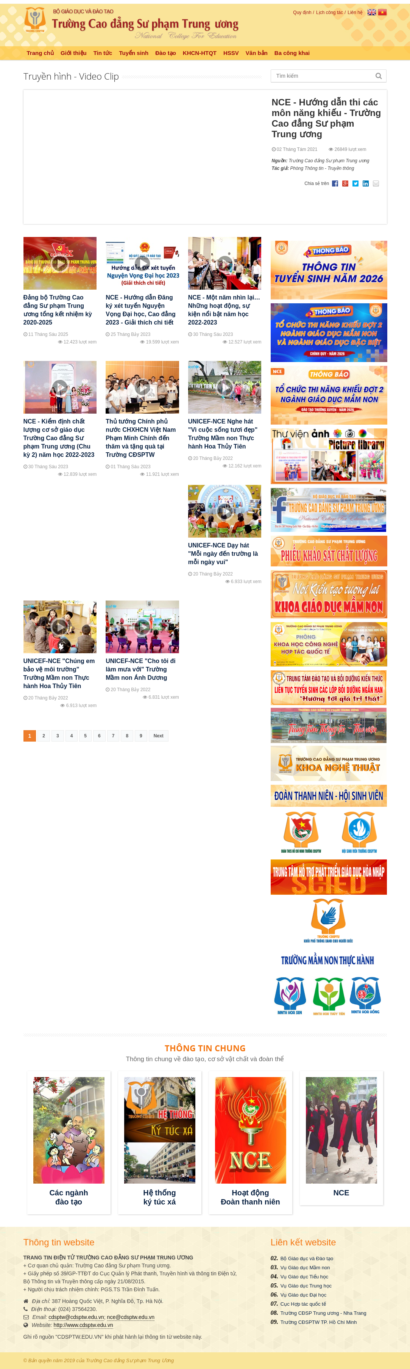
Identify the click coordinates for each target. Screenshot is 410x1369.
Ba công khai (292, 53)
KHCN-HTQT (200, 53)
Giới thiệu (74, 53)
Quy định (302, 12)
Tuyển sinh (133, 53)
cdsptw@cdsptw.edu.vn (76, 1317)
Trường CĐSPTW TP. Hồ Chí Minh (319, 1322)
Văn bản (257, 53)
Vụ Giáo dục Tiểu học (304, 1277)
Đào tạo (165, 53)
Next (159, 736)
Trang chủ (40, 53)
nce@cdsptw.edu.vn (131, 1317)
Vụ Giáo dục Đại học (303, 1295)
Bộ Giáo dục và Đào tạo (307, 1258)
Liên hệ (355, 12)
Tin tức (103, 53)
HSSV (231, 53)
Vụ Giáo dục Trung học (306, 1286)
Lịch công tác (329, 12)
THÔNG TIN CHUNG (205, 1048)
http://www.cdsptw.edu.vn (83, 1325)
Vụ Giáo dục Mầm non (305, 1267)
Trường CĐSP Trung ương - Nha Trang (323, 1313)
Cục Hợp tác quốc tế (303, 1304)
